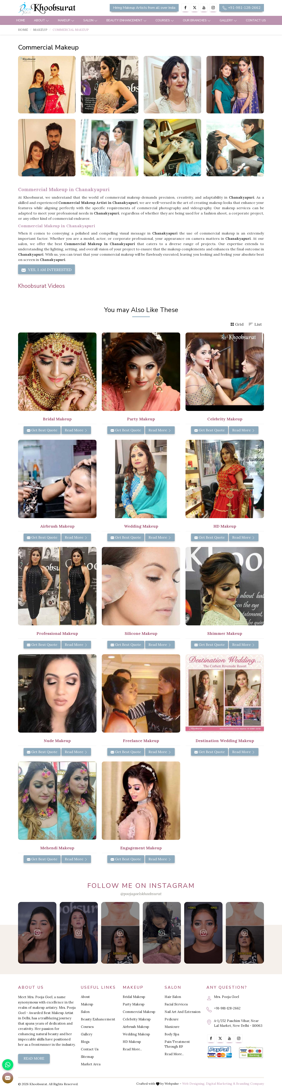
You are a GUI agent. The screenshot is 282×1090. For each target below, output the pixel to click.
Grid (237, 324)
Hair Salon (173, 997)
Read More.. (132, 1049)
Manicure (172, 1027)
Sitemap (87, 1057)
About (41, 20)
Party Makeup (134, 1004)
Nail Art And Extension (182, 1012)
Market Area (90, 1064)
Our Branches (197, 20)
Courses (165, 20)
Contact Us (256, 20)
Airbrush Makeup (136, 1027)
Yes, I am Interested (46, 269)
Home (20, 20)
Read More (76, 430)
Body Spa (172, 1034)
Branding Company (250, 1084)
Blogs (85, 1042)
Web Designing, (193, 1084)
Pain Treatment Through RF (177, 1044)
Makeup (66, 20)
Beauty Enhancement (126, 20)
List (255, 324)
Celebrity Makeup (137, 1019)
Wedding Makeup (136, 1034)
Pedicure (172, 1019)
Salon (90, 20)
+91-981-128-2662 (242, 7)
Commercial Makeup (139, 1012)
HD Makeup (132, 1042)
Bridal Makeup (134, 997)
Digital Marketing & (220, 1084)
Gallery (228, 20)
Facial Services (176, 1004)
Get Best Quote (42, 430)
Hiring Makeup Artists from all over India (144, 7)
